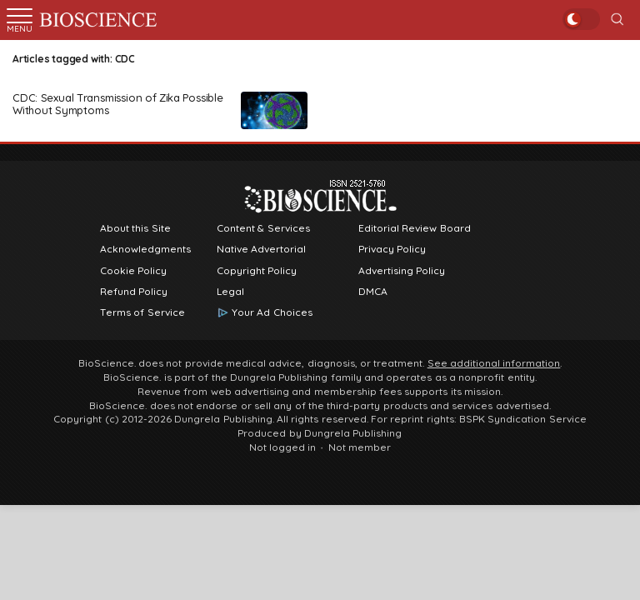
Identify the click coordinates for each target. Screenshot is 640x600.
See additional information (494, 363)
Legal (230, 292)
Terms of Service (142, 312)
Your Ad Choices (272, 312)
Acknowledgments (145, 249)
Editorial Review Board (414, 228)
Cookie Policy (133, 271)
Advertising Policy (401, 271)
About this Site (135, 228)
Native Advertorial (261, 249)
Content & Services (263, 228)
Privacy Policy (392, 249)
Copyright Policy (257, 271)
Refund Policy (134, 292)
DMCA (373, 292)
